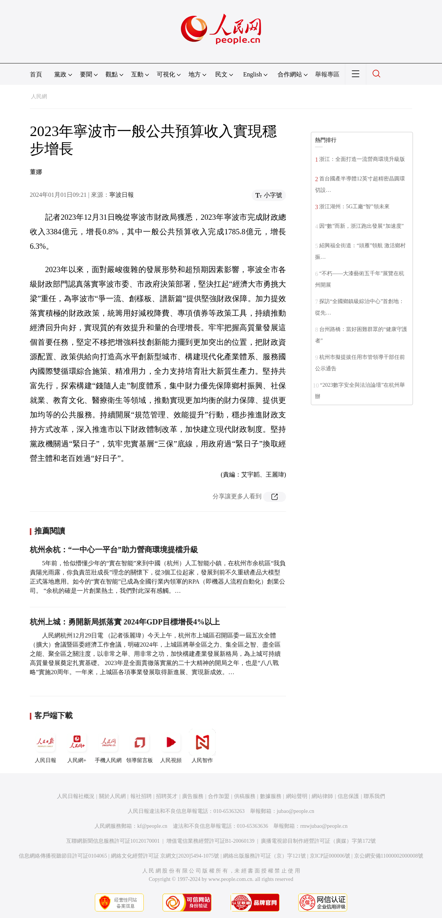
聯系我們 (374, 796)
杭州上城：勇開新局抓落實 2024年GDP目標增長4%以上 (125, 622)
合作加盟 (218, 796)
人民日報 (45, 746)
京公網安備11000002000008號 (388, 856)
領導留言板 (139, 746)
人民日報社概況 (75, 796)
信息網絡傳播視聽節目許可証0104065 (63, 856)
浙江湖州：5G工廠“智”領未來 (354, 206)
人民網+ (76, 746)
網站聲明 (296, 796)
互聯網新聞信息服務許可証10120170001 (113, 841)
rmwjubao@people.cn (324, 826)
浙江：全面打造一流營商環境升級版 (362, 159)
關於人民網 (112, 796)
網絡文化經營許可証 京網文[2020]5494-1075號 (165, 856)
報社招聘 (141, 796)
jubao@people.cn (295, 811)
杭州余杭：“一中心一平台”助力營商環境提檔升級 (114, 549)
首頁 (36, 74)
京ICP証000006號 (330, 856)
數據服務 (270, 796)
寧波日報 (121, 194)
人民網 (39, 96)
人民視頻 (171, 746)
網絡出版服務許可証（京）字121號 (264, 856)
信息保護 (348, 796)
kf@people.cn (152, 826)
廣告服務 (192, 796)
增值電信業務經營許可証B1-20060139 (210, 841)
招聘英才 (166, 796)
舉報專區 (327, 74)
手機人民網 (108, 746)
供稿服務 (244, 796)
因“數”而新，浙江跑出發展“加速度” (361, 226)
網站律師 (322, 796)
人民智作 (202, 746)
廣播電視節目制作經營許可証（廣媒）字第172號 (318, 841)
